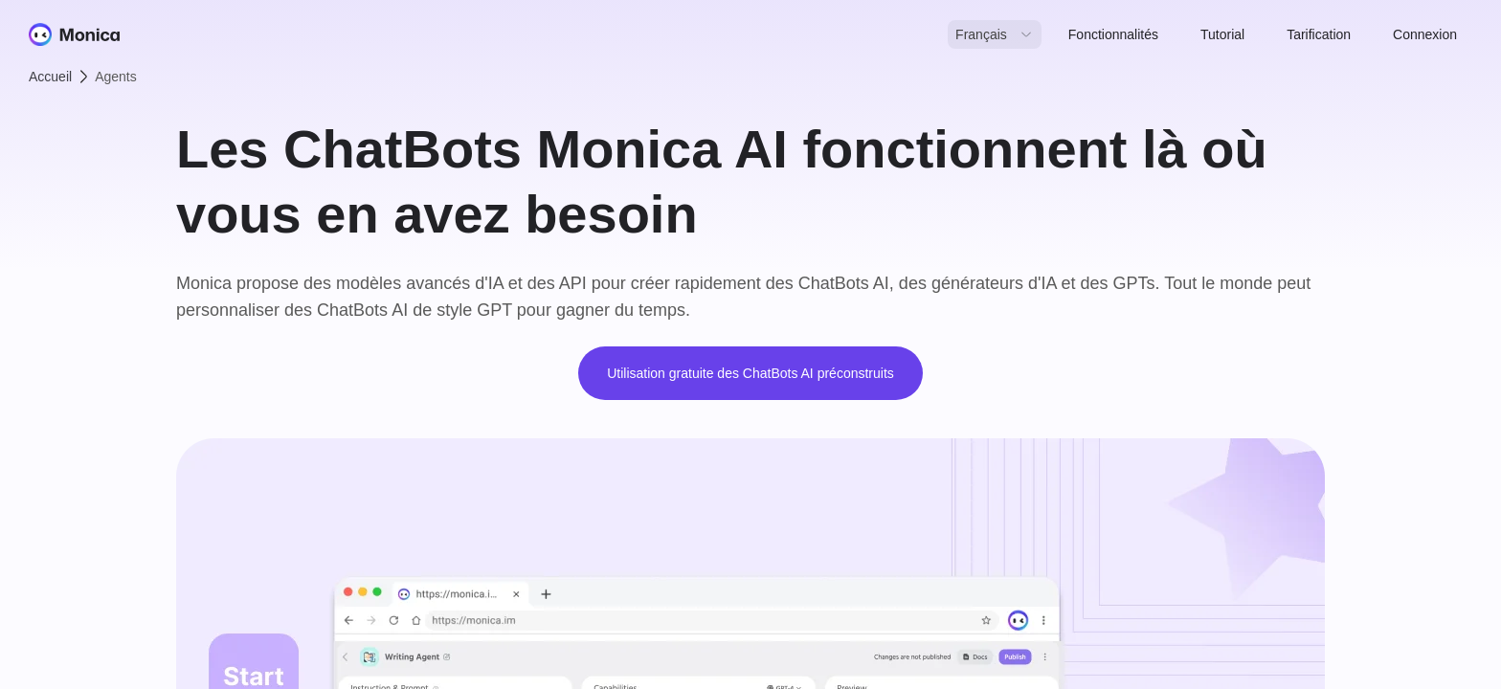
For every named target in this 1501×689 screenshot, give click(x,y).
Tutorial (1222, 34)
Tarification (1319, 34)
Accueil (50, 76)
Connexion (1425, 34)
